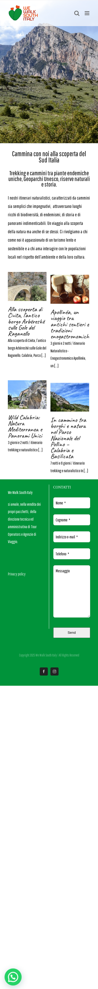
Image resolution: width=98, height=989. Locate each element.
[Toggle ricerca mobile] (76, 13)
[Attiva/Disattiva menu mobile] (87, 13)
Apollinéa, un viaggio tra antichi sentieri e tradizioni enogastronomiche (29, 424)
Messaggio (63, 570)
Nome (61, 503)
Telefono (62, 553)
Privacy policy (17, 574)
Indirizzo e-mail (67, 536)
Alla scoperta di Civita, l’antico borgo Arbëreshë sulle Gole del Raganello (26, 321)
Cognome (63, 519)
